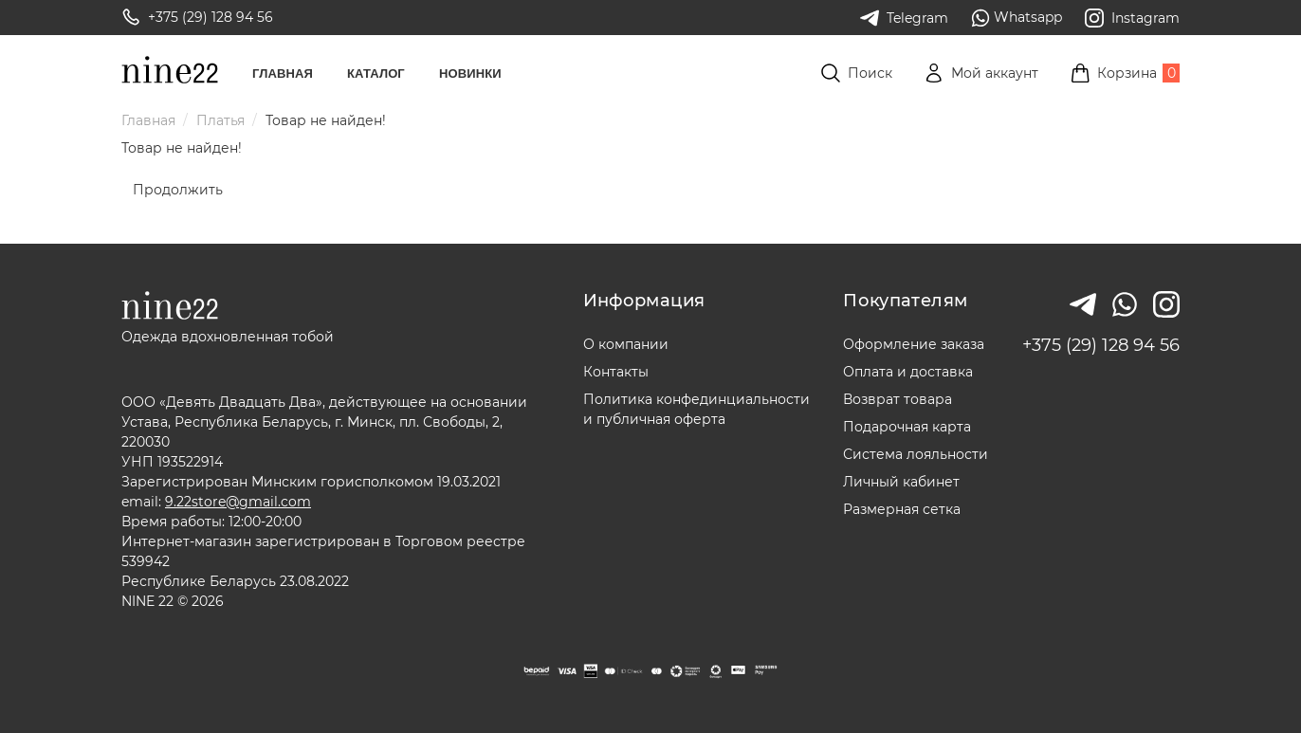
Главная (282, 73)
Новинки (470, 73)
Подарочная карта (907, 426)
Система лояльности (915, 454)
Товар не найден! (326, 120)
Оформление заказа (913, 344)
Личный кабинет (901, 481)
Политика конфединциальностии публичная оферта (696, 409)
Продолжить (178, 189)
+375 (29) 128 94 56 (1101, 345)
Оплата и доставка (908, 371)
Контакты (616, 371)
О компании (626, 344)
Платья (220, 120)
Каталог (376, 73)
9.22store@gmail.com (238, 501)
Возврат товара (897, 399)
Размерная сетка (902, 509)
